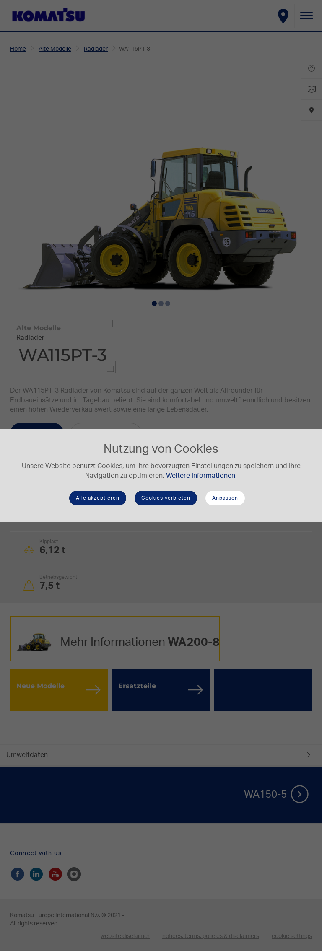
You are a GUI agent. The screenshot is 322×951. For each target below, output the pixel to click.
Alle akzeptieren (97, 497)
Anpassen (225, 497)
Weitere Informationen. (201, 475)
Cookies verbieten (165, 497)
